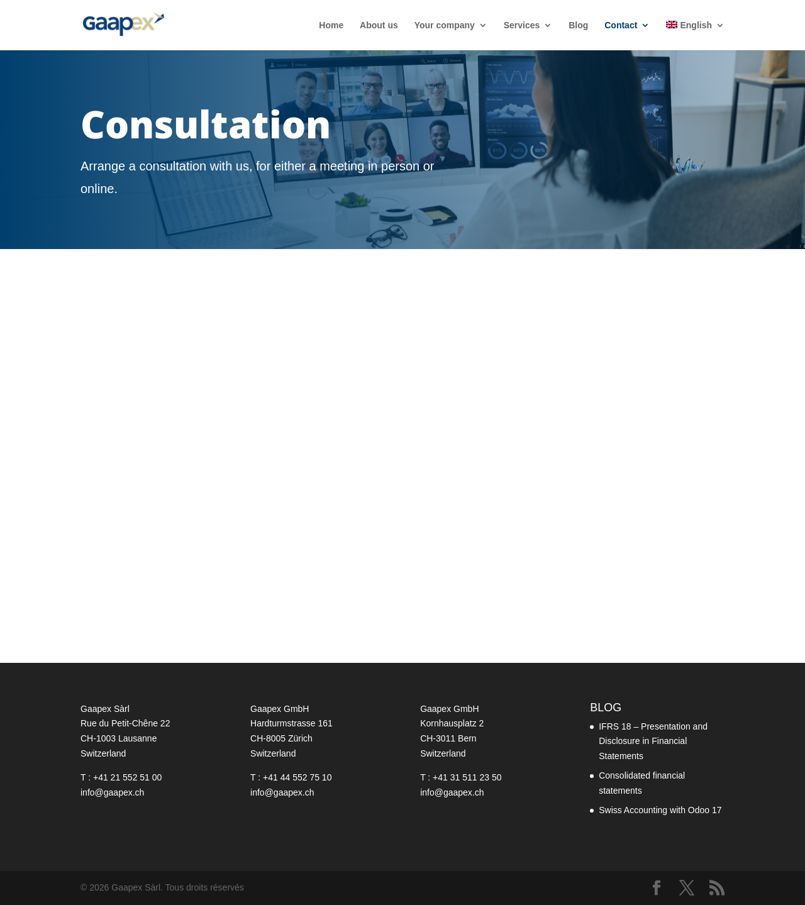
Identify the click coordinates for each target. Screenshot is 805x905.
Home (331, 25)
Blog (578, 25)
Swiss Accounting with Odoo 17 (660, 810)
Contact (620, 25)
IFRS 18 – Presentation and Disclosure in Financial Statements (653, 741)
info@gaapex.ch (112, 792)
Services (522, 25)
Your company (444, 25)
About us (379, 25)
